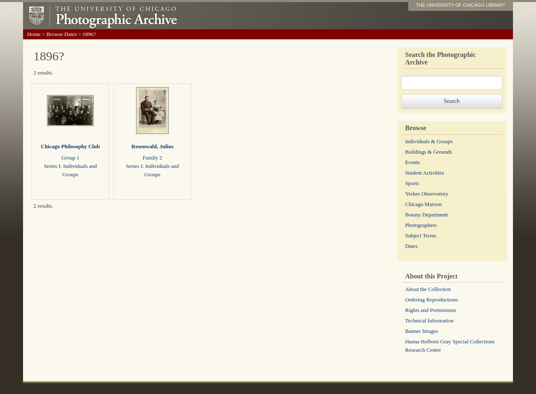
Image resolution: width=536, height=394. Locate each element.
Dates (411, 246)
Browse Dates (61, 34)
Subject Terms (420, 235)
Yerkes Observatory (426, 194)
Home (34, 34)
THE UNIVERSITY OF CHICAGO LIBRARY (460, 5)
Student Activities (424, 173)
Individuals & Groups (429, 141)
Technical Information (429, 320)
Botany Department (426, 214)
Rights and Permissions (430, 310)
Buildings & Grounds (428, 152)
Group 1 (71, 158)
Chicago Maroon (423, 204)
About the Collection (428, 289)
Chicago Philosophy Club (70, 146)
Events (412, 162)
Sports (412, 183)
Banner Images (421, 331)
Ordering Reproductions (431, 299)
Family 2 (152, 158)
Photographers (421, 225)
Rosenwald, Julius (152, 146)
